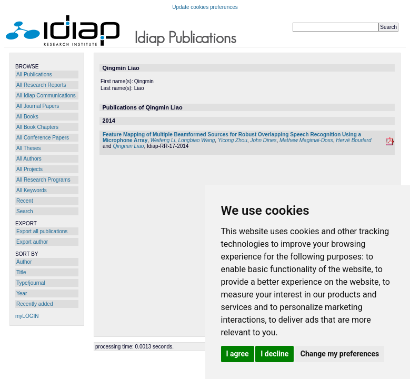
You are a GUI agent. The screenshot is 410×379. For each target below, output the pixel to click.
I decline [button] (274, 354)
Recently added (34, 304)
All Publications (34, 74)
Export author (32, 242)
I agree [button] (237, 354)
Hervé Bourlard (353, 140)
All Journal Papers (37, 106)
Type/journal (30, 283)
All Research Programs (43, 180)
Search (24, 211)
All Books (27, 116)
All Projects (29, 169)
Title (21, 272)
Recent (24, 201)
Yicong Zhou (232, 140)
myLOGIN (26, 316)
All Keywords (31, 190)
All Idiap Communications (46, 95)
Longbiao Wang (196, 140)
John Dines (263, 140)
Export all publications (41, 231)
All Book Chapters (37, 127)
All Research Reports (41, 85)
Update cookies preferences (205, 7)
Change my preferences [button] (340, 354)
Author (24, 262)
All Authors (29, 159)
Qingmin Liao (128, 146)
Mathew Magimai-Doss (306, 140)
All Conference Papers (42, 138)
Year (21, 293)
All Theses (28, 148)
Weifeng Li (163, 140)
